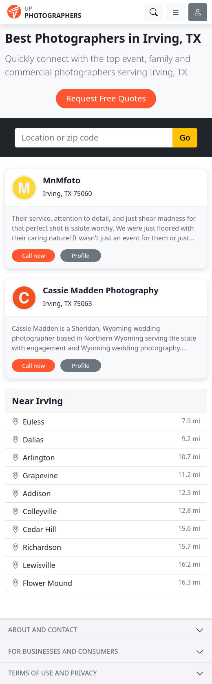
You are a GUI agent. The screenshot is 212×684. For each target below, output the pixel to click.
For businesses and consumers (63, 651)
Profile (80, 256)
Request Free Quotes (106, 98)
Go (184, 137)
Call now (33, 256)
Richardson (106, 547)
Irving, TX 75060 (67, 193)
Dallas (106, 439)
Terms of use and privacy (52, 673)
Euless (106, 421)
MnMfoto (61, 180)
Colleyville (106, 511)
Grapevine (106, 475)
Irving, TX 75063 (67, 303)
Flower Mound (106, 583)
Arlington (106, 457)
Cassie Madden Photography (101, 290)
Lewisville (106, 565)
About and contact (42, 629)
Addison (106, 493)
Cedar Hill (106, 529)
